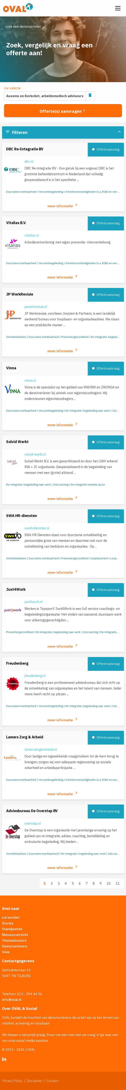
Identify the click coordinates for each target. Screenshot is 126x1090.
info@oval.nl (12, 1000)
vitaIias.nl (31, 235)
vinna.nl (30, 380)
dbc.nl (28, 161)
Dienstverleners (14, 946)
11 (118, 883)
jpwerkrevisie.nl (35, 307)
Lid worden (10, 917)
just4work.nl (33, 602)
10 (109, 883)
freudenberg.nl (34, 676)
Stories (8, 923)
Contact (52, 1081)
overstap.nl (32, 823)
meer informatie (63, 205)
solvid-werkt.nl (35, 454)
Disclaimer (34, 1081)
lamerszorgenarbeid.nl (40, 749)
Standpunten (12, 929)
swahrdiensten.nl (36, 528)
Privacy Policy (12, 1081)
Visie (6, 952)
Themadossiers (14, 940)
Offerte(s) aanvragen (63, 111)
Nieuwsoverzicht (15, 935)
